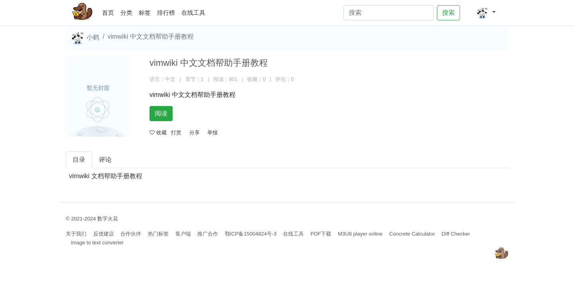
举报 (212, 133)
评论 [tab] (105, 159)
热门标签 (158, 234)
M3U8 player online (360, 234)
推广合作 (207, 234)
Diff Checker (456, 234)
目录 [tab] (79, 159)
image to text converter (97, 243)
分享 (194, 133)
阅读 (161, 113)
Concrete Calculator (412, 234)
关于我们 (76, 234)
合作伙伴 (130, 234)
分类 (126, 12)
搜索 (448, 12)
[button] (486, 12)
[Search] (389, 12)
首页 (109, 11)
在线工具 (193, 12)
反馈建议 (103, 234)
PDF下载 (321, 234)
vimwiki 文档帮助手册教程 (105, 176)
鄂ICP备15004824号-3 (251, 234)
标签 (145, 12)
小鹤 (85, 38)
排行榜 (166, 12)
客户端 (183, 234)
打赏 (176, 133)
